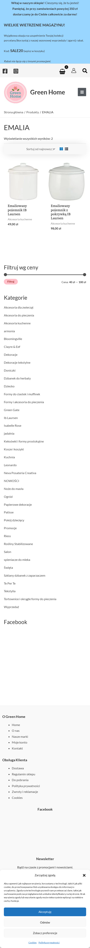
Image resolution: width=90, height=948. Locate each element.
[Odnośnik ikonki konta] (73, 70)
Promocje (10, 528)
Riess (7, 536)
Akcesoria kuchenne (17, 323)
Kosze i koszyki (14, 449)
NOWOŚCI (11, 481)
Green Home (47, 92)
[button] (84, 875)
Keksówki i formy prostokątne (24, 441)
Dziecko (9, 386)
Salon (7, 551)
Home (16, 725)
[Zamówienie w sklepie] (40, 149)
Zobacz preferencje (45, 933)
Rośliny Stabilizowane (18, 544)
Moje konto (19, 742)
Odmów (45, 922)
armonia (9, 331)
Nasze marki (20, 736)
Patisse (9, 512)
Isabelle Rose (12, 425)
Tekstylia (9, 591)
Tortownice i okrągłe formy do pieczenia (30, 599)
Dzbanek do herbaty (17, 378)
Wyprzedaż (11, 607)
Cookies (32, 942)
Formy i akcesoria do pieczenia (24, 402)
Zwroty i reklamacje (25, 791)
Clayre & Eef (12, 346)
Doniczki (9, 370)
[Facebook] (5, 71)
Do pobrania (20, 780)
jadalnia (9, 433)
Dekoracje (10, 354)
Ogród (8, 496)
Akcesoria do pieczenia (19, 315)
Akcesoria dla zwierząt (18, 307)
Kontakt (17, 748)
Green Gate (11, 410)
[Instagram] (16, 71)
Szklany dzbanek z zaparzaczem (24, 575)
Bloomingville (13, 339)
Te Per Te (9, 583)
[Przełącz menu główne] (82, 92)
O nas (16, 730)
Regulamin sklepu (23, 774)
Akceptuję (45, 912)
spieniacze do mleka (17, 559)
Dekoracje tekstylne (17, 362)
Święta (8, 567)
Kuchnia (9, 457)
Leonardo (10, 465)
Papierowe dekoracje (18, 504)
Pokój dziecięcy (14, 520)
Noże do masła (13, 488)
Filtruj (10, 281)
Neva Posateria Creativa (20, 473)
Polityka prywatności (49, 942)
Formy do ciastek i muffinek (22, 394)
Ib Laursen (11, 418)
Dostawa (18, 768)
